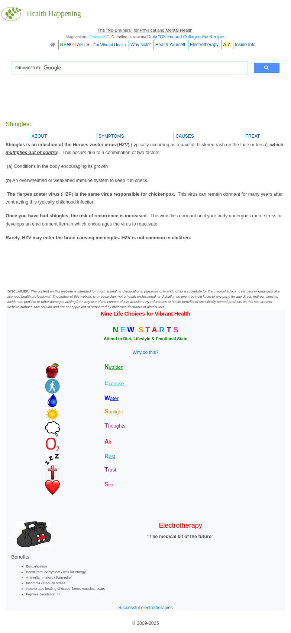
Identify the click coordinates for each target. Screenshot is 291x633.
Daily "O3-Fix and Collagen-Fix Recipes (186, 36)
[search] (128, 68)
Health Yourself (170, 44)
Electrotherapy (204, 44)
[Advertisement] (146, 98)
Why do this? (145, 352)
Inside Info (245, 44)
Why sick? (140, 44)
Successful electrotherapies (145, 607)
